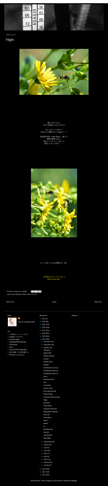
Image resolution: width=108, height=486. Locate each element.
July (45, 448)
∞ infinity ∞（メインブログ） (19, 334)
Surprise (46, 432)
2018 (44, 327)
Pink (44, 382)
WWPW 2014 (47, 362)
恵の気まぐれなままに (17, 355)
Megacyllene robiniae (50, 412)
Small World (47, 406)
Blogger (74, 480)
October (47, 347)
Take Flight (56, 137)
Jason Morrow (58, 480)
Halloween (46, 350)
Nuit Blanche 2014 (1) (50, 373)
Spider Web (47, 353)
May (45, 453)
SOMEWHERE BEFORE (18, 342)
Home (54, 302)
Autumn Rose (48, 388)
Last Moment (47, 435)
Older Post (98, 302)
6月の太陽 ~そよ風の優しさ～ (20, 352)
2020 (44, 321)
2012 (44, 472)
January (47, 465)
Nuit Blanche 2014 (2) (50, 370)
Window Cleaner (49, 356)
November (47, 344)
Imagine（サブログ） (17, 337)
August (46, 445)
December (47, 341)
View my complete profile (26, 322)
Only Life (46, 414)
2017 (44, 330)
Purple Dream (48, 394)
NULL (11, 347)
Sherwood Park (48, 379)
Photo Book (13, 344)
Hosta (45, 420)
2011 (44, 475)
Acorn (45, 376)
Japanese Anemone (50, 409)
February (47, 462)
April (45, 456)
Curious (46, 359)
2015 (44, 336)
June (45, 450)
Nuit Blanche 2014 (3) (50, 368)
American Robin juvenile (51, 397)
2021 (44, 318)
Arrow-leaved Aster (49, 391)
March (46, 459)
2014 (44, 339)
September (48, 442)
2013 (44, 469)
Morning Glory (48, 429)
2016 (44, 333)
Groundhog (47, 417)
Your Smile (47, 385)
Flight (45, 400)
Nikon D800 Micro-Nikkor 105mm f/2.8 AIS (24, 294)
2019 (44, 324)
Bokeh (45, 423)
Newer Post (10, 302)
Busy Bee (46, 403)
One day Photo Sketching (18, 349)
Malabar (46, 365)
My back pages (15, 339)
